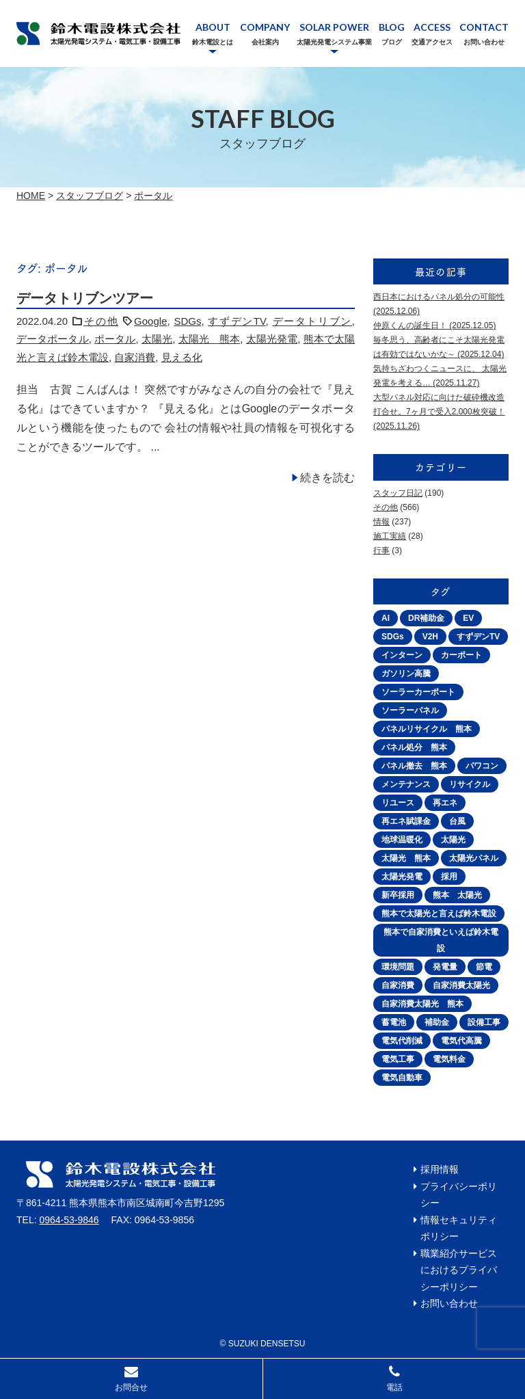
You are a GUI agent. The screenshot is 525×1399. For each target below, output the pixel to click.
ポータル (153, 195)
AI (385, 618)
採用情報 (439, 1169)
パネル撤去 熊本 (414, 766)
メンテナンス (406, 784)
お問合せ (131, 1387)
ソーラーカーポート (418, 692)
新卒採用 (397, 895)
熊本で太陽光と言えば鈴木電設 (438, 913)
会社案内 (265, 42)
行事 (381, 550)
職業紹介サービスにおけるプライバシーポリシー (458, 1270)
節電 (484, 967)
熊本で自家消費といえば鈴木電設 (440, 940)
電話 (394, 1387)
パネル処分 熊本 (414, 747)
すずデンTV (236, 321)
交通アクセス (432, 42)
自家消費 (134, 357)
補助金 (437, 1022)
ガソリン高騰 (406, 673)
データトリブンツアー (84, 298)
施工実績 (389, 536)
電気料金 (449, 1059)
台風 (457, 821)
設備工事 (484, 1022)
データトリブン (312, 321)
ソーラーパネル (410, 710)
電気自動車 (401, 1077)
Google (150, 321)
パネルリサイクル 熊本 (426, 729)
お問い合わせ (483, 42)
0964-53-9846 (68, 1219)
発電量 (445, 967)
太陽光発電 (271, 339)
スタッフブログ (89, 195)
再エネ (445, 803)
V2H (430, 636)
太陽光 (157, 339)
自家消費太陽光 (461, 985)
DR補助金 (426, 618)
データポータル (52, 339)
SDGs (187, 321)
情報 (381, 522)
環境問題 (397, 967)
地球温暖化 (401, 839)
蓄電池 (393, 1022)
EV (468, 618)
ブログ (391, 42)
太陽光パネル (473, 858)
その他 (100, 321)
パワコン (482, 766)
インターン (401, 655)
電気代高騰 (461, 1040)
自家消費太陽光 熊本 (422, 1004)
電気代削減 (401, 1040)
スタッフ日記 (397, 493)
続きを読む (327, 477)
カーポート (461, 655)
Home (30, 195)
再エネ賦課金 (406, 821)
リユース (397, 803)
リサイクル (469, 784)
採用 (449, 876)
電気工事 (397, 1059)
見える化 (181, 357)
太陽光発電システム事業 (334, 42)
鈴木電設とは (212, 42)
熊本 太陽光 (457, 895)
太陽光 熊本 (209, 339)
